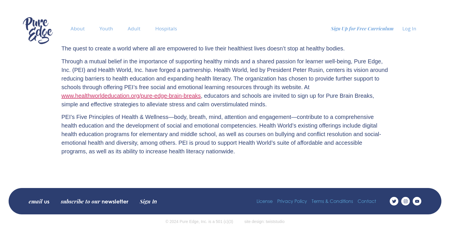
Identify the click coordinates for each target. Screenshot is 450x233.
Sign (148, 201)
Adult (134, 28)
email (39, 201)
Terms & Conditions (332, 201)
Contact (367, 201)
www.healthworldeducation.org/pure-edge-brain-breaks (131, 96)
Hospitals (166, 28)
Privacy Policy (292, 201)
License (265, 201)
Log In (409, 28)
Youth (106, 28)
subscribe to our (94, 201)
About (78, 28)
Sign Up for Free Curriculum (362, 28)
